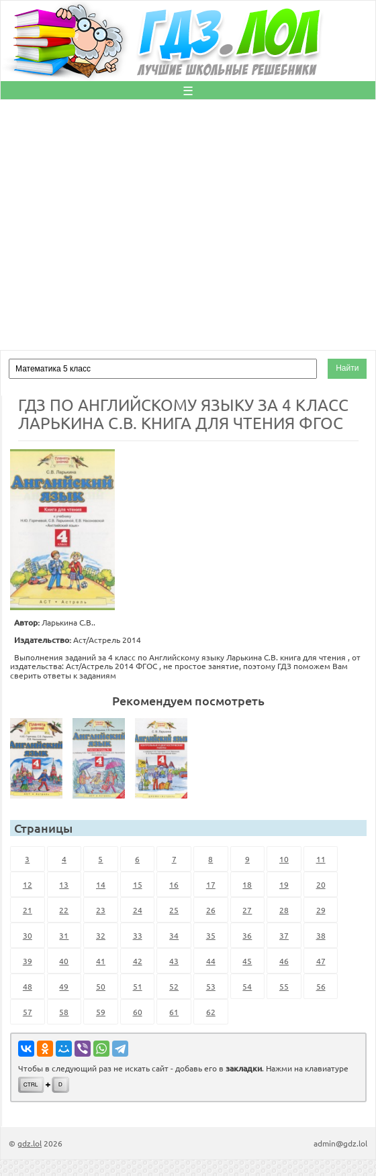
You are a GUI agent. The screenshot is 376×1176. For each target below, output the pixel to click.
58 (63, 1011)
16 (174, 884)
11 (321, 859)
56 (321, 986)
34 (174, 935)
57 (27, 1011)
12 (27, 884)
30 (27, 935)
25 (174, 909)
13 (63, 884)
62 (211, 1011)
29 (321, 909)
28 (284, 909)
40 (63, 960)
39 (27, 960)
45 (247, 960)
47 (321, 960)
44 (211, 960)
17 (211, 884)
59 (100, 1011)
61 (174, 1011)
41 (100, 960)
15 (137, 884)
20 (321, 884)
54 (247, 986)
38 (321, 935)
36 (247, 935)
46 (284, 960)
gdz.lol (29, 1143)
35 (211, 935)
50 (100, 986)
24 (137, 909)
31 (63, 935)
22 (63, 909)
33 (137, 935)
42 (137, 960)
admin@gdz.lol (340, 1143)
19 (284, 884)
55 (284, 986)
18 (247, 884)
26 (211, 909)
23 (100, 909)
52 (174, 986)
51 (137, 986)
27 (247, 909)
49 (63, 986)
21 (27, 909)
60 (137, 1011)
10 (284, 859)
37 (284, 935)
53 (211, 986)
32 (100, 935)
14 (100, 884)
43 (174, 960)
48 (27, 986)
